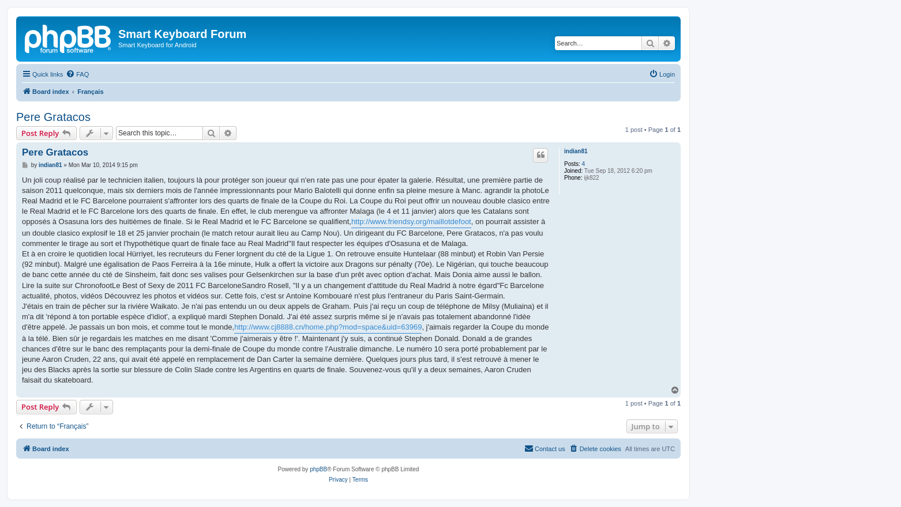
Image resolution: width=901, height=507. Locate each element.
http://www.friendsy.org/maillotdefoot (411, 221)
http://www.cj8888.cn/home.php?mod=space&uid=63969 (328, 327)
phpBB (318, 469)
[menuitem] (77, 74)
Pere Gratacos (53, 117)
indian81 (576, 151)
